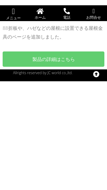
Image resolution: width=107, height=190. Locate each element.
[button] (13, 11)
